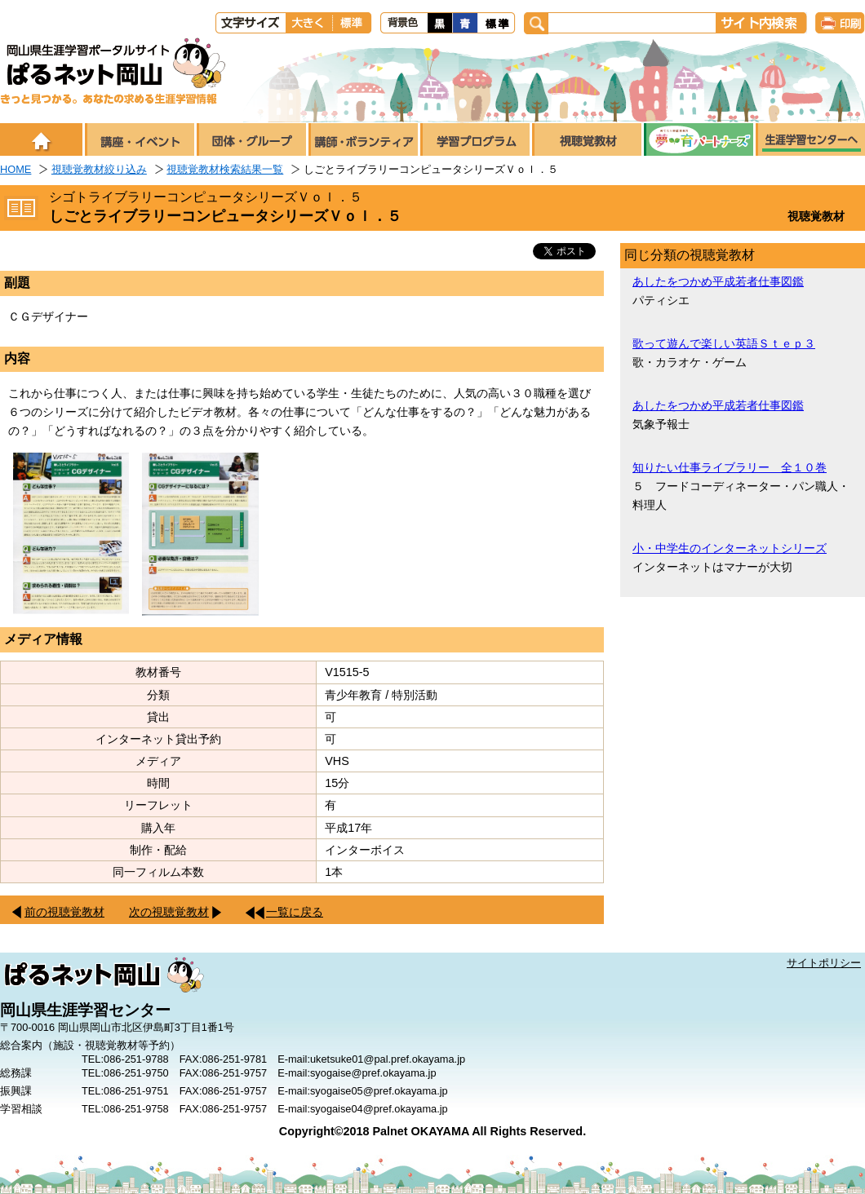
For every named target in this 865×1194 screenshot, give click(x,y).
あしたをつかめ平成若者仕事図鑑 (718, 281)
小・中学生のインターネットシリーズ (729, 548)
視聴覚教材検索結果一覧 (224, 169)
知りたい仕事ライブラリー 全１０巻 (729, 467)
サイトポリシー (824, 963)
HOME (15, 169)
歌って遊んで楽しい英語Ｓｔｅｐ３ (723, 343)
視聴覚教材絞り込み (99, 169)
